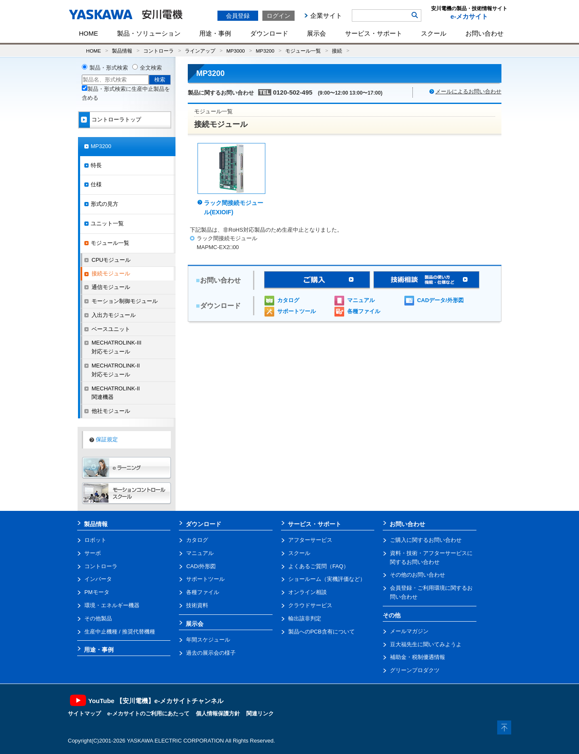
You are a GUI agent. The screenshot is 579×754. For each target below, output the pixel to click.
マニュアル (361, 300)
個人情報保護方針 (218, 713)
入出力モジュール (114, 315)
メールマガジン (409, 631)
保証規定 (107, 439)
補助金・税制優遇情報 (417, 657)
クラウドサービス (310, 605)
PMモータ (96, 592)
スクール (433, 33)
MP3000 (235, 50)
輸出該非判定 (304, 618)
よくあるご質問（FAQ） (318, 566)
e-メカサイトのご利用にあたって (148, 713)
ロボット (95, 540)
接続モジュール (111, 273)
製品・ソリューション (149, 33)
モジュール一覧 (303, 50)
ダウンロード (269, 33)
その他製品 (98, 618)
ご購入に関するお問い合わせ (426, 540)
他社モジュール (111, 411)
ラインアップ (200, 50)
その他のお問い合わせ (417, 575)
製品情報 (122, 50)
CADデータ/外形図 (440, 300)
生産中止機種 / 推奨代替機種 (119, 631)
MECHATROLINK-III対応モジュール (117, 347)
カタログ (288, 300)
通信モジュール (111, 287)
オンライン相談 (307, 592)
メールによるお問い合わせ (468, 91)
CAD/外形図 (201, 566)
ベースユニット (111, 329)
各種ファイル (363, 311)
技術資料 (197, 605)
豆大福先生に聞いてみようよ (426, 644)
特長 (96, 165)
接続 (337, 50)
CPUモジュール (111, 260)
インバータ (98, 579)
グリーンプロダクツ (415, 670)
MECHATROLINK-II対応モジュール (116, 370)
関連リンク (260, 713)
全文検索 (151, 67)
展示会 (316, 33)
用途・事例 (215, 33)
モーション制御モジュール (125, 301)
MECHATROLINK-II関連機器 (116, 393)
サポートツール (296, 311)
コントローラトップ (116, 119)
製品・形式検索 (108, 67)
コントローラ (158, 50)
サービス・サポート (373, 33)
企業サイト (326, 15)
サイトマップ (84, 713)
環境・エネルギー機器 (111, 605)
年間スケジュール (208, 639)
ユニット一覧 (107, 223)
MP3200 (265, 50)
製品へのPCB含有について (321, 631)
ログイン (278, 15)
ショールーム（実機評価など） (326, 579)
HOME (88, 33)
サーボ (92, 553)
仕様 (96, 184)
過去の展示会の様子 (211, 653)
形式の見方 (104, 204)
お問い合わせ (484, 33)
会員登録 (238, 15)
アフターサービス (310, 540)
